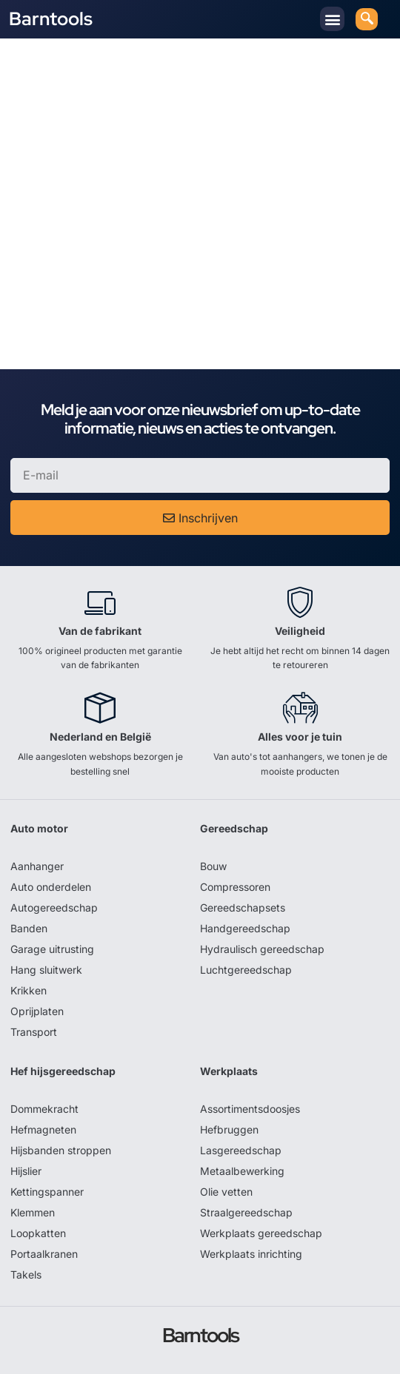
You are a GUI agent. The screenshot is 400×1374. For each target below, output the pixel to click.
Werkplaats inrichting (251, 1253)
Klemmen (32, 1212)
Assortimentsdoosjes (250, 1108)
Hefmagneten (43, 1129)
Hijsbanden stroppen (60, 1150)
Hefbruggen (229, 1129)
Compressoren (235, 886)
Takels (25, 1274)
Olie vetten (226, 1191)
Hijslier (25, 1171)
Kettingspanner (47, 1191)
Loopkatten (38, 1233)
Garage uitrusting (52, 949)
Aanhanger (37, 866)
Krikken (28, 990)
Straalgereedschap (246, 1212)
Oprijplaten (37, 1011)
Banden (28, 928)
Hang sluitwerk (46, 969)
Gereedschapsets (242, 907)
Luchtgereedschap (246, 969)
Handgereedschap (245, 928)
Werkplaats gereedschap (261, 1233)
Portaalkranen (44, 1253)
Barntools (51, 19)
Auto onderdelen (50, 886)
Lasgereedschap (240, 1150)
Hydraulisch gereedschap (262, 949)
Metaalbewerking (242, 1171)
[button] (332, 19)
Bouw (213, 866)
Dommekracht (44, 1108)
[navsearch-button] (367, 19)
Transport (33, 1032)
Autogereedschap (54, 907)
